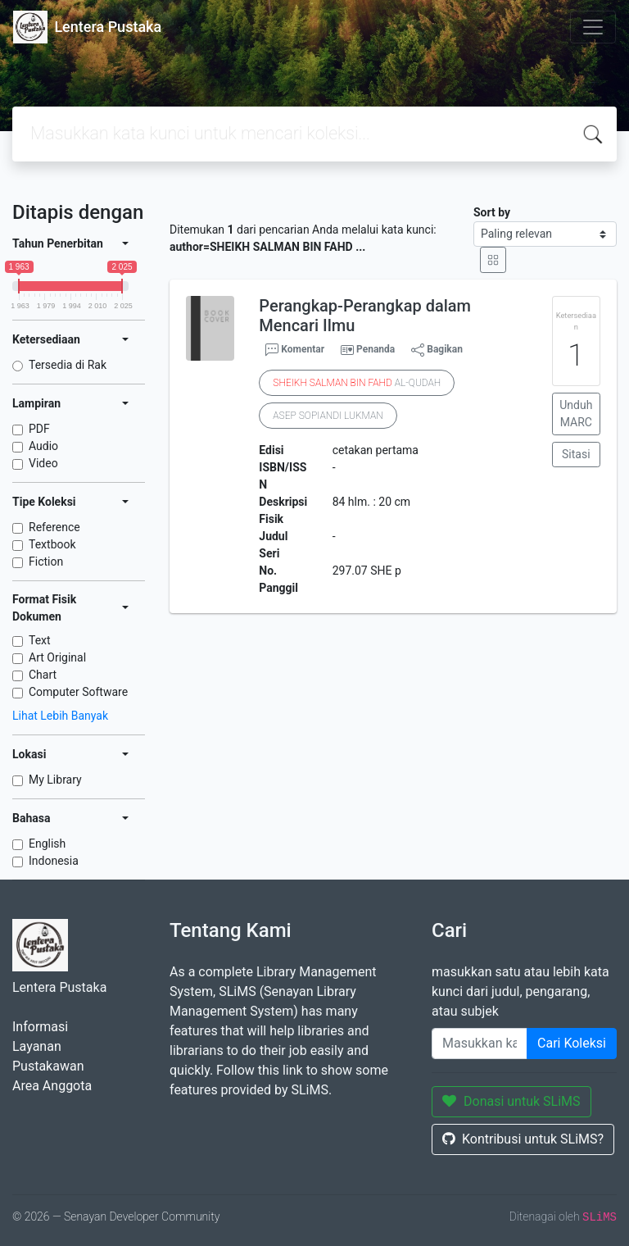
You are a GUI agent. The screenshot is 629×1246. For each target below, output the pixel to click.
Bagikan (437, 350)
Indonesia (54, 860)
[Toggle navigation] (593, 27)
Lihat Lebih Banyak (60, 715)
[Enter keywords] (479, 1043)
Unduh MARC (575, 413)
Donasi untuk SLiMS (511, 1101)
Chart (43, 674)
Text (40, 640)
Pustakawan (48, 1066)
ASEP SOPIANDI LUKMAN (328, 415)
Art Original (57, 657)
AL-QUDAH (357, 383)
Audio (43, 445)
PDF (39, 428)
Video (43, 463)
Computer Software (78, 691)
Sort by (491, 212)
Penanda (375, 349)
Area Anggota (52, 1086)
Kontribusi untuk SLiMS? (523, 1139)
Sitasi (576, 454)
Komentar (294, 350)
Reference (54, 527)
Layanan (36, 1046)
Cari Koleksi (571, 1043)
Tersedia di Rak (67, 364)
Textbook (52, 544)
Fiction (46, 561)
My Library (55, 779)
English (47, 843)
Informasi (40, 1027)
